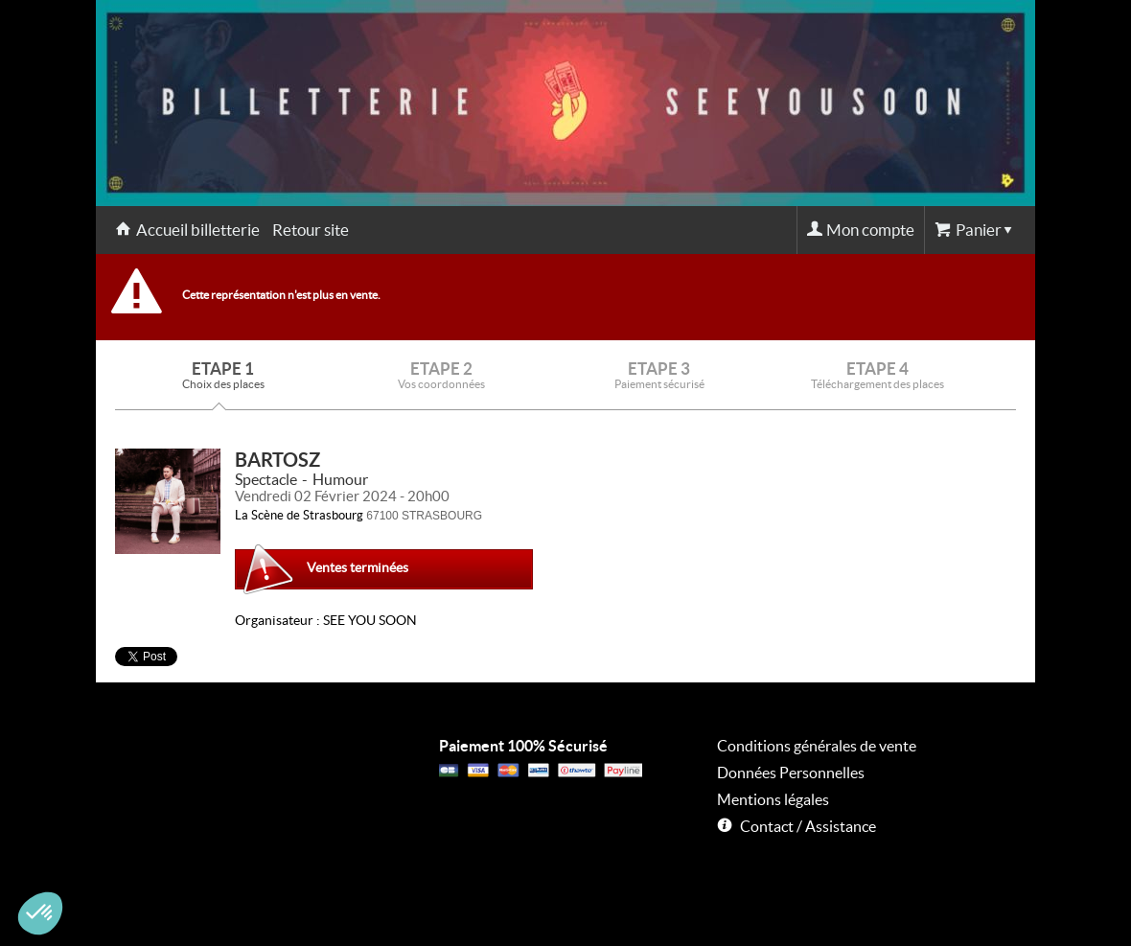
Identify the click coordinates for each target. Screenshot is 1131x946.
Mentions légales (773, 799)
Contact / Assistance (808, 826)
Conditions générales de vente (816, 745)
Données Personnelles (791, 772)
